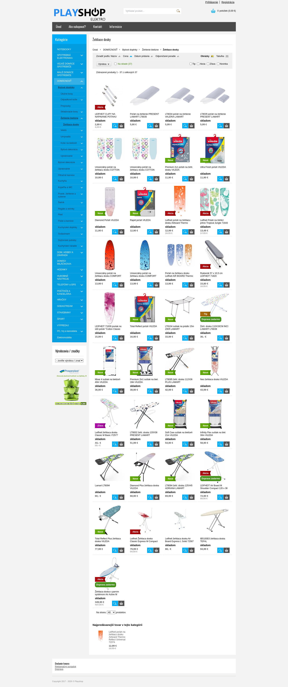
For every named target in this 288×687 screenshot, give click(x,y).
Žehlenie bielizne (150, 49)
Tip (193, 64)
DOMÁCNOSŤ (110, 49)
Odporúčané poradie (166, 56)
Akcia (202, 64)
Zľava (212, 64)
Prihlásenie (211, 2)
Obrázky (205, 56)
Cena (125, 56)
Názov (114, 56)
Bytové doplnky (129, 49)
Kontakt (97, 26)
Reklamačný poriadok (65, 666)
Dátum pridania (141, 56)
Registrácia (228, 2)
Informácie (115, 26)
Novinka (224, 64)
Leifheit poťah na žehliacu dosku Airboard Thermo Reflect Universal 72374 (117, 637)
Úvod (58, 26)
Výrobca (103, 64)
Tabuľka (220, 56)
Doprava (59, 669)
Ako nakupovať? (77, 26)
